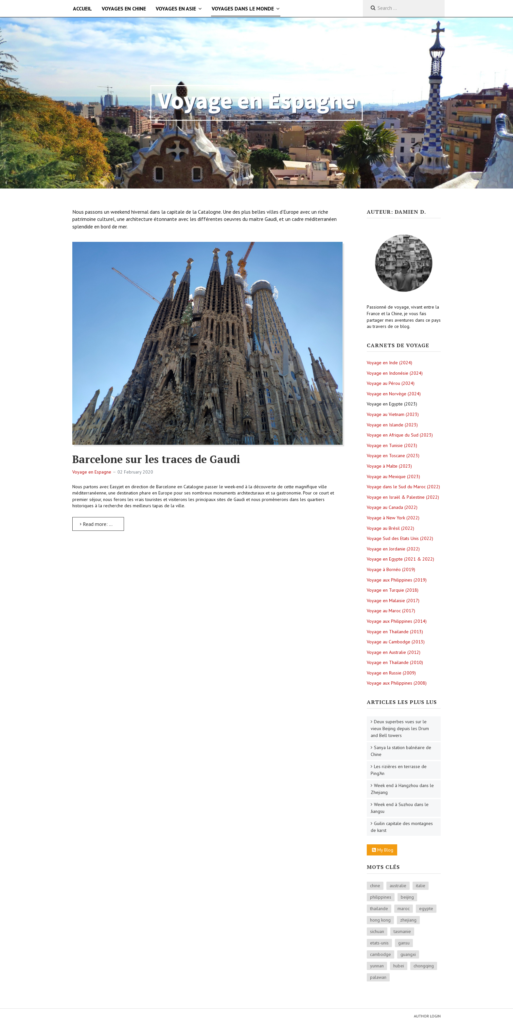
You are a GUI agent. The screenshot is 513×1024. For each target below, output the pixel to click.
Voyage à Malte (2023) (389, 466)
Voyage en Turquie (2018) (392, 590)
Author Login (427, 1016)
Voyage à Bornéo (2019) (391, 569)
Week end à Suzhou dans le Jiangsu (400, 807)
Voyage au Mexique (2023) (393, 476)
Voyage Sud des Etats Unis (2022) (400, 538)
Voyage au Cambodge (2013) (396, 642)
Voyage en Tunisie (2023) (392, 445)
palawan (378, 977)
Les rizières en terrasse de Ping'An (399, 770)
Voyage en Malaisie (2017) (393, 600)
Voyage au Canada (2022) (392, 507)
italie (420, 886)
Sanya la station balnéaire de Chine (401, 751)
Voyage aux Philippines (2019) (397, 580)
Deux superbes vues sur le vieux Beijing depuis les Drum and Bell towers (400, 728)
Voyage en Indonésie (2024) (395, 373)
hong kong (380, 920)
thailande (379, 908)
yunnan (377, 966)
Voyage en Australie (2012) (393, 652)
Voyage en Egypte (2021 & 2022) (400, 559)
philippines (380, 897)
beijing (407, 897)
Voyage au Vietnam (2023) (393, 414)
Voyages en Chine (124, 8)
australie (398, 886)
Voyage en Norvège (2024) (394, 394)
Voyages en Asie (176, 8)
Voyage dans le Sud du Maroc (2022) (403, 487)
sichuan (377, 931)
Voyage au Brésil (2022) (390, 528)
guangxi (408, 954)
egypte (426, 908)
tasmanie (402, 931)
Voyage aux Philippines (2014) (397, 621)
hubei (398, 966)
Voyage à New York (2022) (393, 518)
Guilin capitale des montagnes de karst (402, 826)
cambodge (380, 954)
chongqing (424, 966)
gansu (404, 943)
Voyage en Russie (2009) (391, 673)
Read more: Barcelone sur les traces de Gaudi (102, 524)
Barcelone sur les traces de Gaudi (156, 459)
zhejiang (408, 920)
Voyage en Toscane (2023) (393, 455)
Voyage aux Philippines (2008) (397, 683)
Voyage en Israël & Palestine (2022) (403, 497)
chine (375, 886)
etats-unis (379, 943)
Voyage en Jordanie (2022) (393, 549)
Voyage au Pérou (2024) (391, 383)
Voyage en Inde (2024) (389, 363)
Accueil (82, 8)
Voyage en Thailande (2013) (395, 632)
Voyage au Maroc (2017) (391, 611)
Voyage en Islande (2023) (392, 425)
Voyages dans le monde (243, 8)
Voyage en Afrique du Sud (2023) (400, 435)
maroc (404, 908)
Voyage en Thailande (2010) (395, 662)
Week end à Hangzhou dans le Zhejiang (402, 788)
